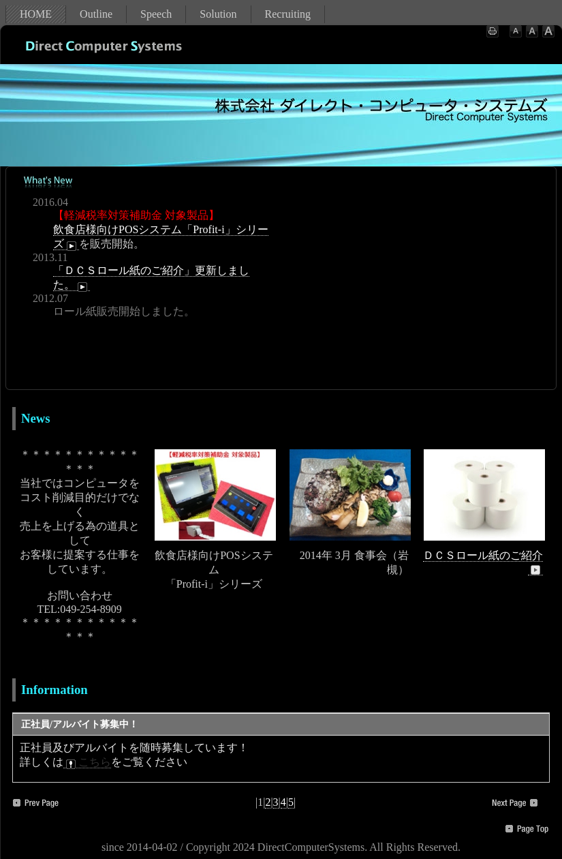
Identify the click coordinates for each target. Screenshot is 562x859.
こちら (87, 762)
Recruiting (288, 14)
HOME (36, 14)
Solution (218, 14)
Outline (96, 14)
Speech (156, 14)
